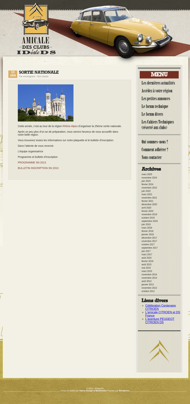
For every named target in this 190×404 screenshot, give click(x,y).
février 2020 (147, 211)
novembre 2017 (149, 241)
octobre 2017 (148, 244)
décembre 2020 (149, 204)
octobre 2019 (148, 217)
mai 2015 (146, 268)
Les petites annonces (156, 98)
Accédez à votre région (157, 90)
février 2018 (147, 231)
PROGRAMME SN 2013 (32, 162)
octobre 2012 (148, 291)
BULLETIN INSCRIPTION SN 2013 (38, 168)
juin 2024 (146, 181)
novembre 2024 (149, 177)
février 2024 (147, 184)
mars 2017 (147, 254)
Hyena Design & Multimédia (92, 391)
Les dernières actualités (158, 83)
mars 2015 (147, 271)
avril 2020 (146, 207)
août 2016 (146, 258)
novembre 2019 (149, 214)
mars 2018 (147, 227)
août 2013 (146, 281)
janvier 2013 (148, 284)
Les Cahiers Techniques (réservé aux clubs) (158, 124)
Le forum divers (152, 114)
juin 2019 (146, 224)
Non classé (42, 76)
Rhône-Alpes (70, 126)
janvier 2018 (148, 234)
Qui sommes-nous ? (155, 141)
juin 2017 (146, 251)
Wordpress (124, 391)
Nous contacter (152, 157)
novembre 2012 (149, 288)
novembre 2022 (149, 187)
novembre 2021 (149, 197)
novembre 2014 (149, 274)
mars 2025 (147, 174)
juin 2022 (146, 191)
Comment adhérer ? (155, 149)
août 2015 (146, 264)
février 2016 (147, 261)
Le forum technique (155, 106)
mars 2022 (147, 194)
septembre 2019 (150, 221)
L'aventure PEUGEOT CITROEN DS (159, 320)
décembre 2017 (149, 238)
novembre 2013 (149, 278)
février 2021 (147, 201)
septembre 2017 (150, 248)
